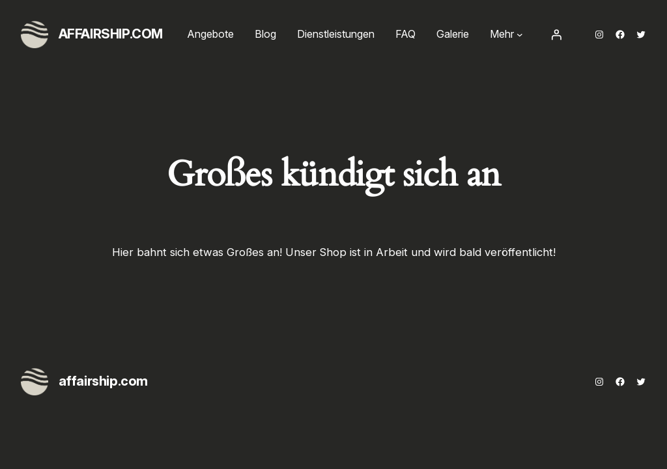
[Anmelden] (556, 34)
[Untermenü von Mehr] (520, 34)
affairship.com (111, 34)
